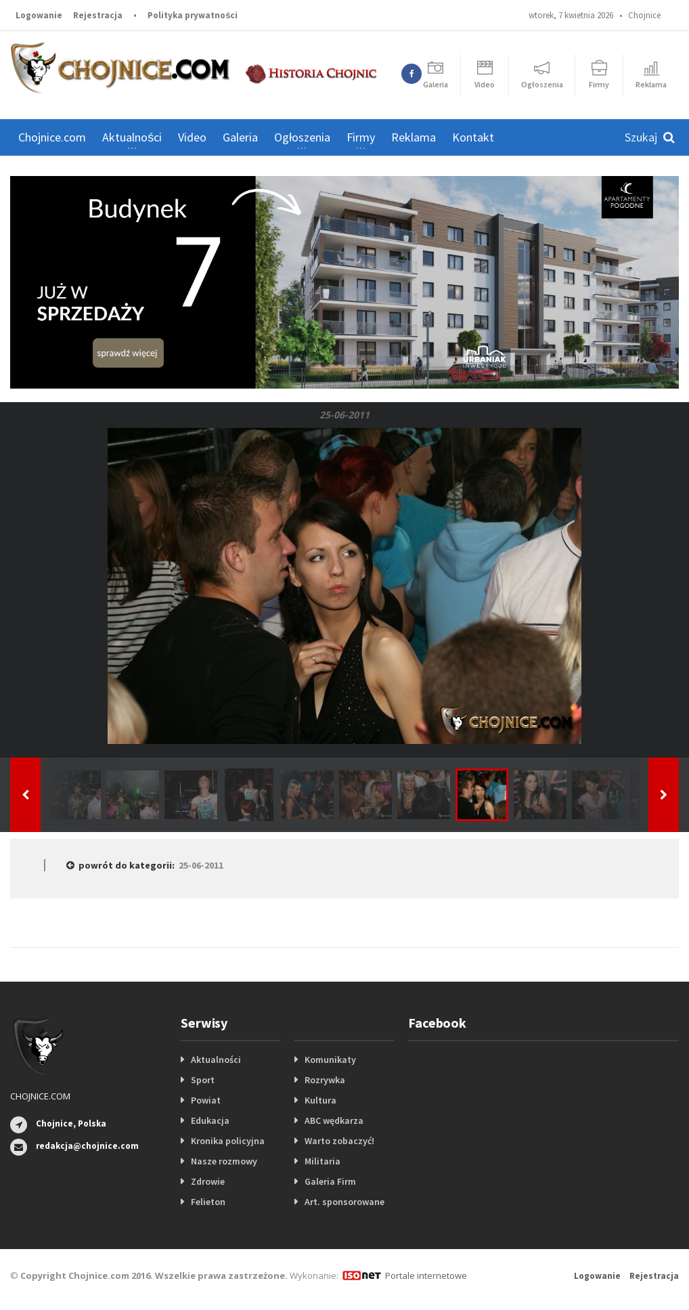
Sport (203, 1080)
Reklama (413, 137)
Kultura (320, 1100)
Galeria (240, 137)
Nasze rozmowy (224, 1161)
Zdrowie (208, 1181)
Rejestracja (98, 15)
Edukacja (210, 1120)
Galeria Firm (330, 1181)
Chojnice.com (52, 137)
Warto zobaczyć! (339, 1141)
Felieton (208, 1202)
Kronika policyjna (228, 1141)
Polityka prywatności (193, 15)
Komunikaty (330, 1059)
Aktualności (216, 1059)
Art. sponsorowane (344, 1202)
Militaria (322, 1161)
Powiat (206, 1100)
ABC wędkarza (334, 1120)
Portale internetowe (426, 1275)
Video (192, 137)
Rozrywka (325, 1080)
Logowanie (39, 15)
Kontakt (473, 137)
